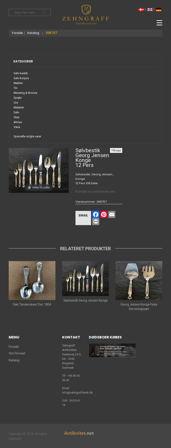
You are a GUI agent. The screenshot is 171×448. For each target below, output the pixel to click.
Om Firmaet (17, 353)
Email (83, 215)
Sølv (16, 112)
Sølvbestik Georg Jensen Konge (85, 300)
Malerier (19, 107)
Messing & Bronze (25, 92)
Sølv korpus (21, 78)
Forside (17, 33)
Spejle (18, 97)
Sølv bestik (21, 73)
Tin (15, 88)
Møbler (18, 83)
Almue (18, 122)
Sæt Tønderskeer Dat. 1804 (32, 304)
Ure (16, 102)
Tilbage (116, 150)
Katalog (33, 33)
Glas (16, 117)
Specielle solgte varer (27, 136)
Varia (17, 127)
